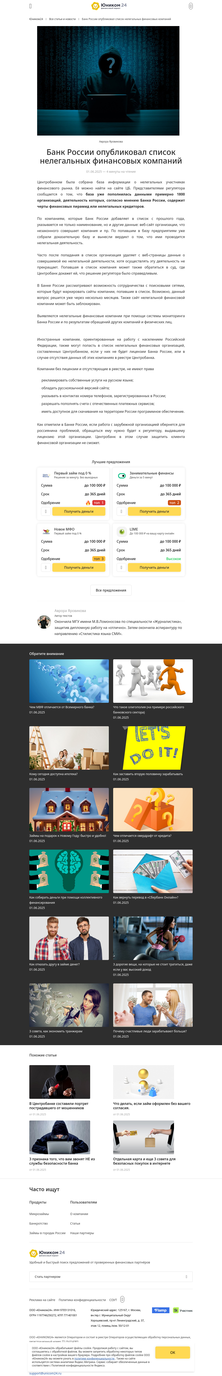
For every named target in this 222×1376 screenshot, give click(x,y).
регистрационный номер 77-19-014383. (54, 1341)
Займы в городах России (47, 1233)
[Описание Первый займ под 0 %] (46, 511)
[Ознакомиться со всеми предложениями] (111, 590)
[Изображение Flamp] (160, 1317)
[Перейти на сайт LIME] (154, 567)
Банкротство (38, 1223)
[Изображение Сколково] (183, 1317)
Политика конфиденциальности (82, 1300)
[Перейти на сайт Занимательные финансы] (154, 511)
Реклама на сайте (42, 1300)
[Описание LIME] (121, 567)
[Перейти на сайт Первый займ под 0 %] (78, 511)
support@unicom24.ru (45, 1373)
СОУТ (113, 1300)
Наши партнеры (82, 1233)
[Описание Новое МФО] (46, 567)
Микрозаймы (39, 1214)
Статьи (75, 1223)
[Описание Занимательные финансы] (121, 511)
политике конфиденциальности (94, 1358)
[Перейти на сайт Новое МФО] (78, 567)
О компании (79, 1214)
